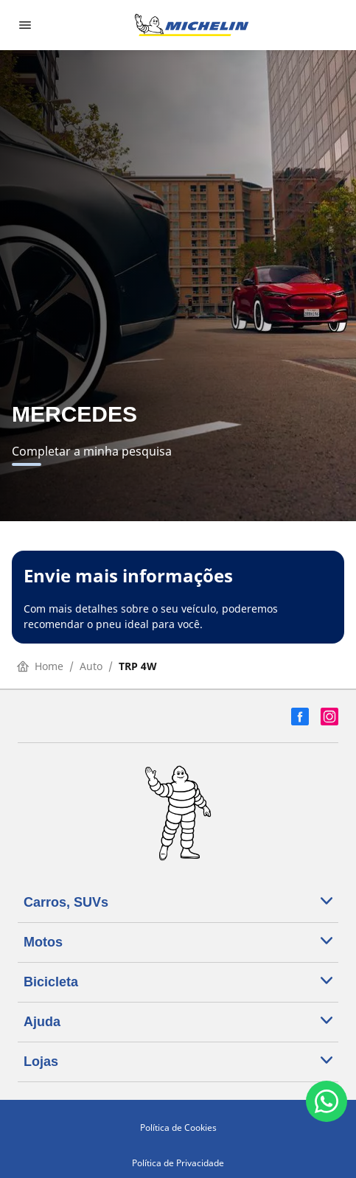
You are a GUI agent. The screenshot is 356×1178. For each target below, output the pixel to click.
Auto (91, 666)
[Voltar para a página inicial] (192, 25)
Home (40, 666)
